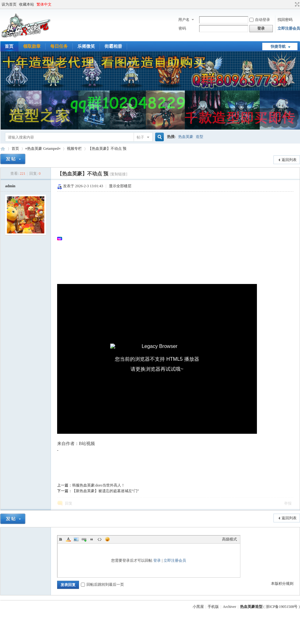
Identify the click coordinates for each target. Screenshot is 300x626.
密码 (182, 28)
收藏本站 (26, 4)
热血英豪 (185, 136)
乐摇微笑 (86, 46)
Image (76, 539)
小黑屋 (198, 606)
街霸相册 (113, 46)
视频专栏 (74, 148)
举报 (288, 503)
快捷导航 (278, 46)
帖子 (140, 137)
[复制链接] (118, 174)
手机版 (213, 606)
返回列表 (289, 160)
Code (99, 539)
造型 (199, 136)
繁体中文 (44, 4)
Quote (92, 539)
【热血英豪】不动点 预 (107, 148)
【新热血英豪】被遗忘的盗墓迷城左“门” (105, 491)
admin (10, 186)
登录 (157, 560)
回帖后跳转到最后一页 (102, 584)
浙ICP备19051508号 (282, 606)
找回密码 (285, 19)
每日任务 (59, 46)
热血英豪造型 (2, 148)
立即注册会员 (289, 28)
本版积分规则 (282, 583)
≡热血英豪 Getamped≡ (43, 148)
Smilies (107, 539)
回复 (68, 503)
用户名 (183, 19)
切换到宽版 (296, 4)
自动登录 (259, 19)
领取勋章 (32, 46)
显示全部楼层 (120, 186)
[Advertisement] (178, 238)
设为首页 (9, 4)
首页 (15, 148)
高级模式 (229, 539)
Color (68, 539)
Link (84, 539)
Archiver (229, 606)
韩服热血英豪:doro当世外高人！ (98, 485)
